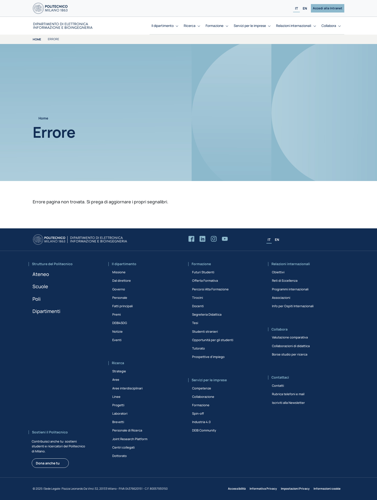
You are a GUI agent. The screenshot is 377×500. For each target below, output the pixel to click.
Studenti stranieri (205, 331)
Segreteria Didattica (206, 314)
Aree (115, 379)
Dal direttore (121, 280)
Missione (119, 272)
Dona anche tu (48, 463)
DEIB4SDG (119, 323)
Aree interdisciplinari (127, 388)
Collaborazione (203, 396)
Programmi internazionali (290, 289)
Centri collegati (123, 447)
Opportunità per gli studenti (212, 340)
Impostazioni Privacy (295, 489)
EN (305, 8)
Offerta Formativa (205, 280)
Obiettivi (278, 272)
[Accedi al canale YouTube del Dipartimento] (225, 239)
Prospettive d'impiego (208, 357)
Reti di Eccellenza (284, 280)
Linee (116, 396)
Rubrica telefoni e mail (288, 394)
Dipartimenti (46, 311)
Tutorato (198, 348)
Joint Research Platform (129, 439)
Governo (118, 289)
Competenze (201, 388)
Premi (116, 314)
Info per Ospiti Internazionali (293, 306)
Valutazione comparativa (290, 337)
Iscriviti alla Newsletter (288, 402)
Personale (119, 297)
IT (296, 8)
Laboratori (119, 413)
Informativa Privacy (263, 489)
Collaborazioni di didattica (291, 346)
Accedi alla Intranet (327, 8)
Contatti (278, 385)
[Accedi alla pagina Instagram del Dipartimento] (214, 239)
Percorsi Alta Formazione (210, 289)
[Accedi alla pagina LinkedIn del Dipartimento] (202, 239)
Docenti (198, 306)
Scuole (40, 286)
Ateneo (40, 274)
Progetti (118, 405)
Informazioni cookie (327, 489)
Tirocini (197, 297)
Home (37, 39)
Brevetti (118, 422)
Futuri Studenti (203, 272)
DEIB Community (204, 430)
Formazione (200, 405)
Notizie (117, 331)
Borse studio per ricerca (289, 354)
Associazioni (281, 297)
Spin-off (198, 413)
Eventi (116, 340)
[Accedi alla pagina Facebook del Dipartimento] (191, 239)
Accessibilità (237, 489)
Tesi (195, 323)
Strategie (119, 371)
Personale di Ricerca (127, 430)
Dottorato (119, 456)
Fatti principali (122, 306)
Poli (36, 299)
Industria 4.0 (201, 422)
